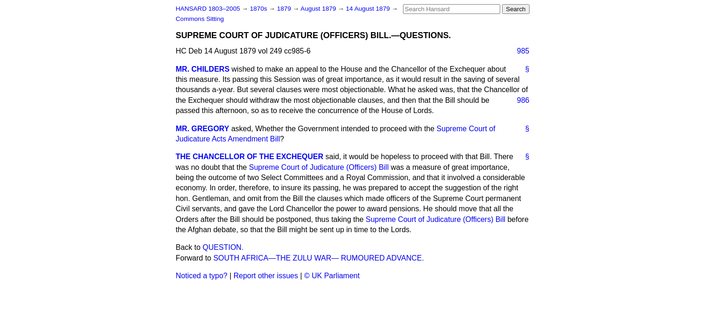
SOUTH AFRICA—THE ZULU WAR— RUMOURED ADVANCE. (318, 258)
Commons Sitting (200, 18)
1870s (259, 8)
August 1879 (319, 8)
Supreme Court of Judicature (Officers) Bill (319, 167)
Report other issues (266, 276)
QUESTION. (222, 247)
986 (523, 100)
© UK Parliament (332, 276)
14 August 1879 (368, 8)
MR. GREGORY (202, 129)
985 (523, 51)
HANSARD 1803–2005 (208, 8)
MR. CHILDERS (203, 69)
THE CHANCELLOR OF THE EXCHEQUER (249, 157)
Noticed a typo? (202, 276)
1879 (285, 8)
